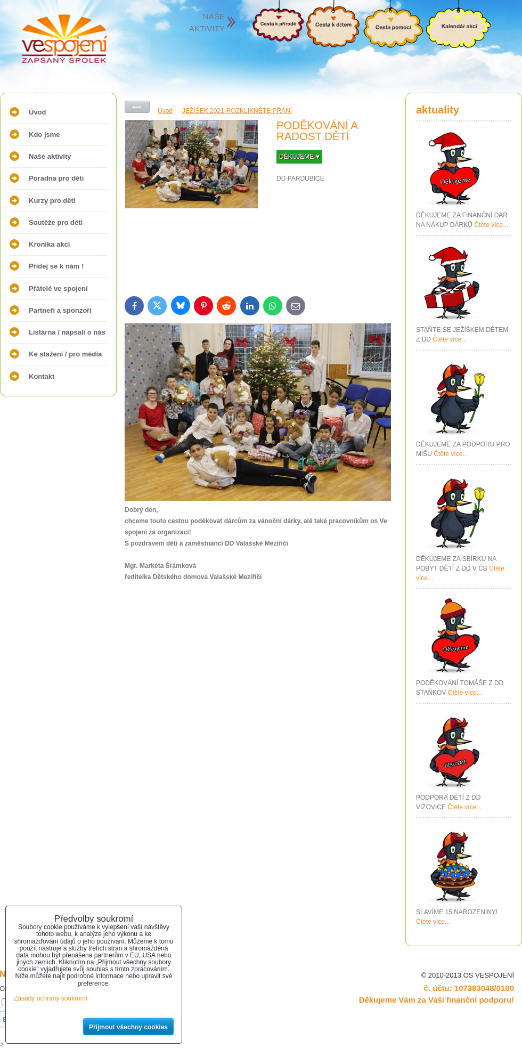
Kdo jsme (44, 135)
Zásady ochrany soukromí (50, 998)
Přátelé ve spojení (58, 288)
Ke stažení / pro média (65, 354)
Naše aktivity (50, 156)
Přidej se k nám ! (56, 266)
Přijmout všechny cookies (128, 1027)
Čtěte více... (491, 225)
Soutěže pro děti (56, 222)
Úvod (37, 112)
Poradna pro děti (56, 178)
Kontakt (41, 376)
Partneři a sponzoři (60, 310)
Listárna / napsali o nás (67, 332)
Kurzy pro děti (52, 201)
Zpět (137, 107)
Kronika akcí (49, 244)
